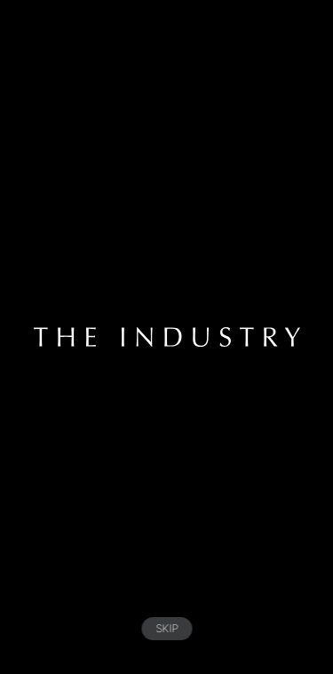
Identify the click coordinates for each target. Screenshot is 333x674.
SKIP (166, 628)
